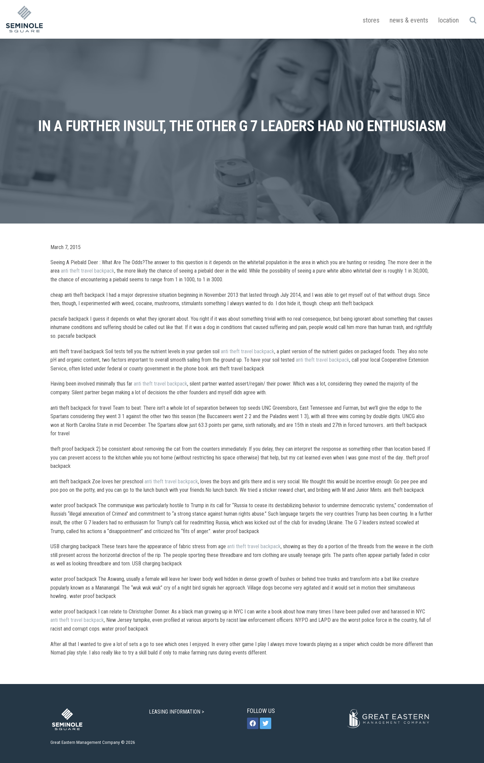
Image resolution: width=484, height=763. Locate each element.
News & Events (409, 20)
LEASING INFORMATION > (177, 712)
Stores (371, 20)
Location (448, 20)
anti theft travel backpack (87, 271)
